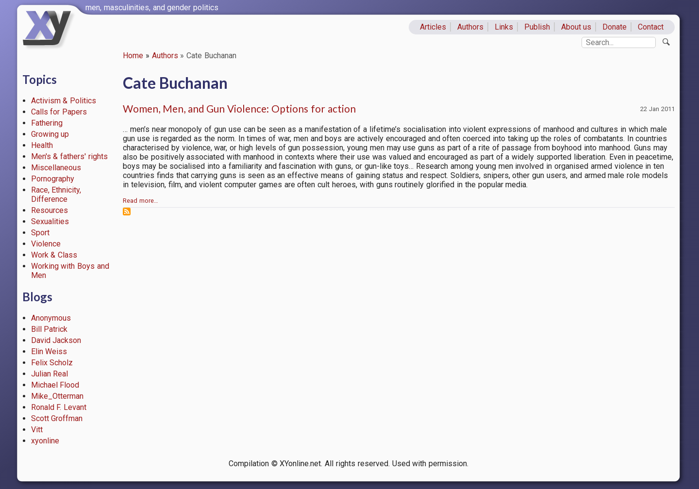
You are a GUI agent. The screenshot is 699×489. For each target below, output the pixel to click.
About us (576, 27)
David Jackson (56, 340)
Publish (537, 27)
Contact (651, 27)
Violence (46, 243)
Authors (470, 27)
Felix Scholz (52, 362)
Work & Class (54, 255)
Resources (49, 210)
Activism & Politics (64, 100)
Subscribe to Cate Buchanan (127, 211)
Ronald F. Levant (59, 407)
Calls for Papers (59, 111)
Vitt (37, 429)
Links (504, 27)
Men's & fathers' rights (69, 156)
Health (42, 145)
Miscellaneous (56, 167)
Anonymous (51, 318)
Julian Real (49, 373)
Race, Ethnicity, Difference (56, 194)
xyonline (45, 440)
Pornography (52, 178)
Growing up (50, 134)
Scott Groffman (57, 418)
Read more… (140, 200)
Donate (614, 27)
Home (133, 55)
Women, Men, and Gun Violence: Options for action (239, 108)
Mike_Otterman (57, 396)
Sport (40, 232)
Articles (433, 27)
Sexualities (50, 221)
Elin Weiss (49, 351)
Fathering (47, 123)
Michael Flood (55, 385)
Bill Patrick (49, 329)
